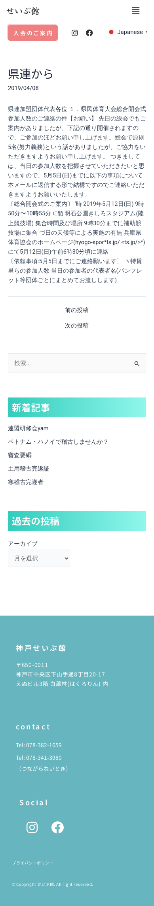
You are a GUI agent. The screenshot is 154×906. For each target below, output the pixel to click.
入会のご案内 (33, 33)
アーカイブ (23, 543)
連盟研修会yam (28, 428)
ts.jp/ (131, 242)
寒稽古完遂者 (26, 482)
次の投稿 (77, 326)
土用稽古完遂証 (28, 468)
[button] (135, 10)
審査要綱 (20, 455)
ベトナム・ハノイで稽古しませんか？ (58, 441)
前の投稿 (77, 310)
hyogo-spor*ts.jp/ (97, 242)
